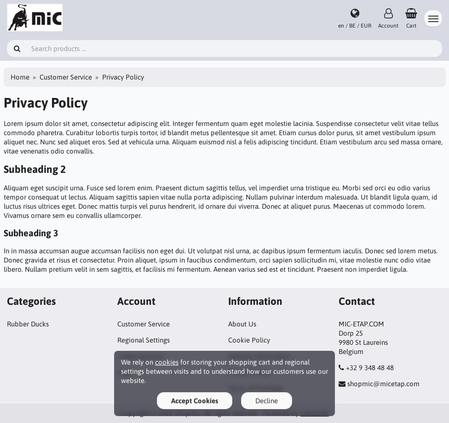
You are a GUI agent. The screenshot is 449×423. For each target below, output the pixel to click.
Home (20, 77)
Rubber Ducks (28, 324)
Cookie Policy (249, 340)
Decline (266, 401)
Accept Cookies (194, 401)
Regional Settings (143, 340)
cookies (166, 362)
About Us (242, 324)
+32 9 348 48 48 (370, 368)
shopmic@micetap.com (383, 384)
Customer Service (66, 77)
